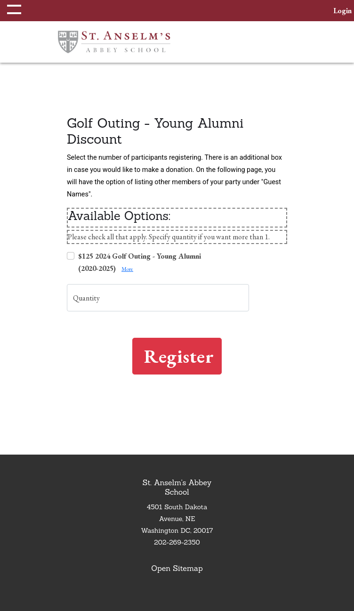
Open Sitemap (176, 568)
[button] (12, 10)
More (127, 269)
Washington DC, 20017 (177, 530)
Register (179, 356)
